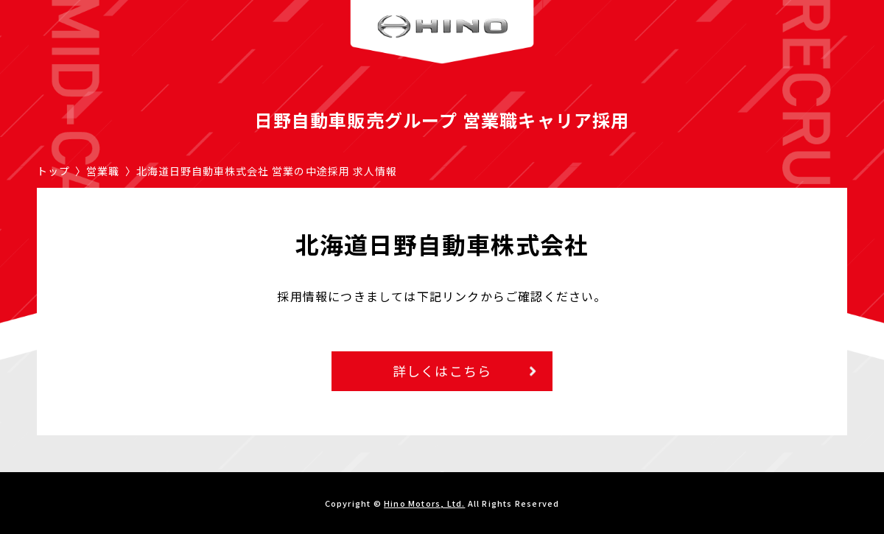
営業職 (102, 171)
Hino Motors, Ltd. (424, 503)
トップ (53, 171)
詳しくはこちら (442, 370)
